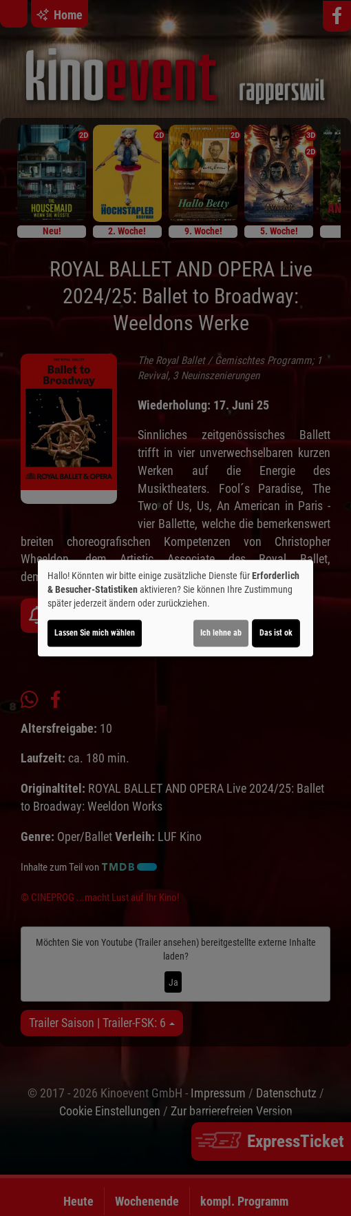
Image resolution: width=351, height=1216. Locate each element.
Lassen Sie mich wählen (94, 633)
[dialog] (175, 608)
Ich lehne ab (221, 633)
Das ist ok (275, 633)
